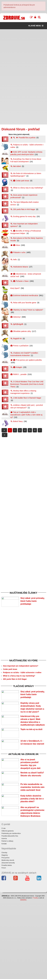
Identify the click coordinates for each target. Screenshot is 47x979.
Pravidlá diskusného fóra (10, 914)
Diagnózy (5, 933)
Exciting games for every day (23, 216)
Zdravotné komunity (8, 941)
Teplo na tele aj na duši (31, 757)
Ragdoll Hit (16, 339)
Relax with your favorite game (23, 303)
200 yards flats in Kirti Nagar (23, 209)
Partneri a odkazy (7, 919)
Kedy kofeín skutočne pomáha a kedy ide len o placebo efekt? (32, 863)
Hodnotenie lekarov (19, 267)
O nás (4, 906)
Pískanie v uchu (18, 252)
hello (13, 260)
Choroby (4, 930)
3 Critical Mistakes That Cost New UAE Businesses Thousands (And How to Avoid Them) (26, 384)
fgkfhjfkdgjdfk (17, 324)
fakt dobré (15, 166)
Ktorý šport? (15, 288)
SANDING (23, 978)
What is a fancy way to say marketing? (26, 188)
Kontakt (4, 922)
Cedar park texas (20, 181)
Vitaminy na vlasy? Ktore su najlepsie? (26, 310)
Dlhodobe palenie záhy (20, 331)
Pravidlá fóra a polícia (23, 138)
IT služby (35, 976)
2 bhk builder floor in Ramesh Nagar (25, 398)
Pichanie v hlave (19, 281)
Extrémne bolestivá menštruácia (24, 295)
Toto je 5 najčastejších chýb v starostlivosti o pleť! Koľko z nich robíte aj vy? (26, 414)
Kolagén (16, 367)
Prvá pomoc (6, 936)
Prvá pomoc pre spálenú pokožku (26, 360)
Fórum (4, 946)
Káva (15, 245)
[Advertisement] (23, 53)
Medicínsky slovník (8, 938)
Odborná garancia (8, 909)
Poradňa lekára (7, 943)
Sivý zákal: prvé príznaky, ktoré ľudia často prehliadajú (32, 601)
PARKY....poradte (18, 374)
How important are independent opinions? (20, 673)
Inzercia (4, 917)
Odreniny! (15, 317)
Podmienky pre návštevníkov (11, 911)
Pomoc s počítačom (19, 346)
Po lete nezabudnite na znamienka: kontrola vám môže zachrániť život (32, 844)
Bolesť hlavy (16, 421)
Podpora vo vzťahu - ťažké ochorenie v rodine (22, 680)
